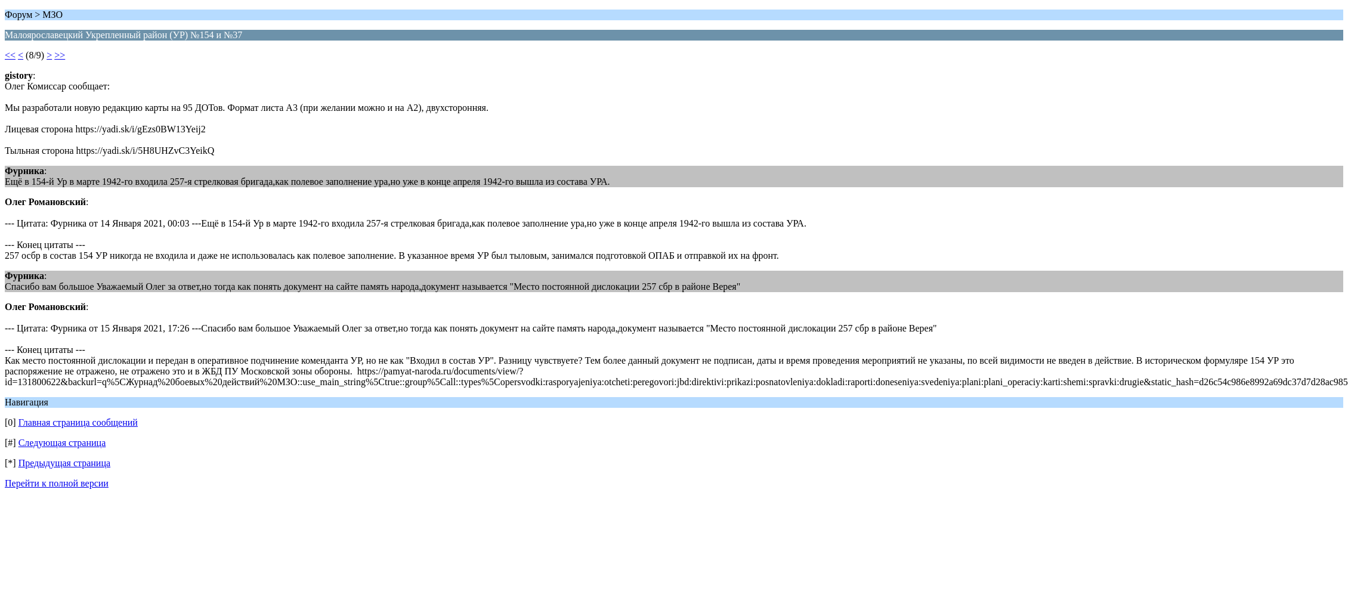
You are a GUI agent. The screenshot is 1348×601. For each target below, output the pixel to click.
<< (10, 55)
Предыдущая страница (64, 463)
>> (59, 55)
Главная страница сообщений (78, 422)
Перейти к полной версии (57, 483)
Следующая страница (62, 443)
